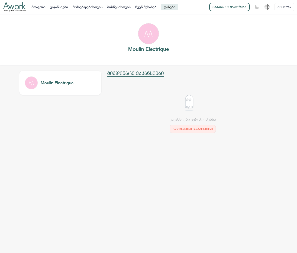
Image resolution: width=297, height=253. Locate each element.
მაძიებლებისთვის (88, 7)
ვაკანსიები (59, 7)
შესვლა (284, 7)
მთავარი (38, 7)
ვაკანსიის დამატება (229, 7)
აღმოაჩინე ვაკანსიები (193, 129)
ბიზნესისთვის (119, 7)
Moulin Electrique (57, 82)
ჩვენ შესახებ (145, 7)
